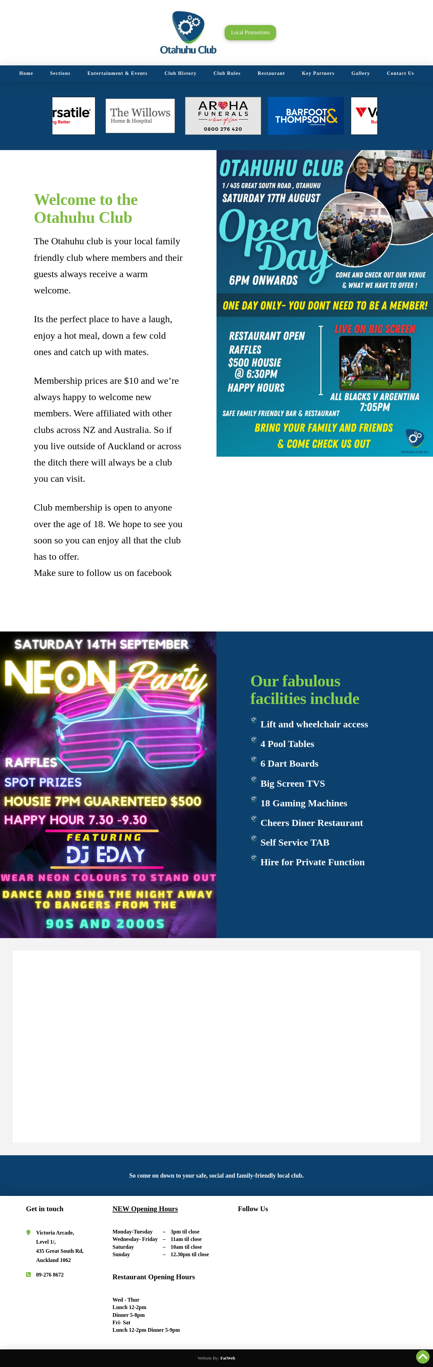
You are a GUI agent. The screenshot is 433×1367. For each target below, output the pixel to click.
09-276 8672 (50, 1275)
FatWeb (227, 1358)
